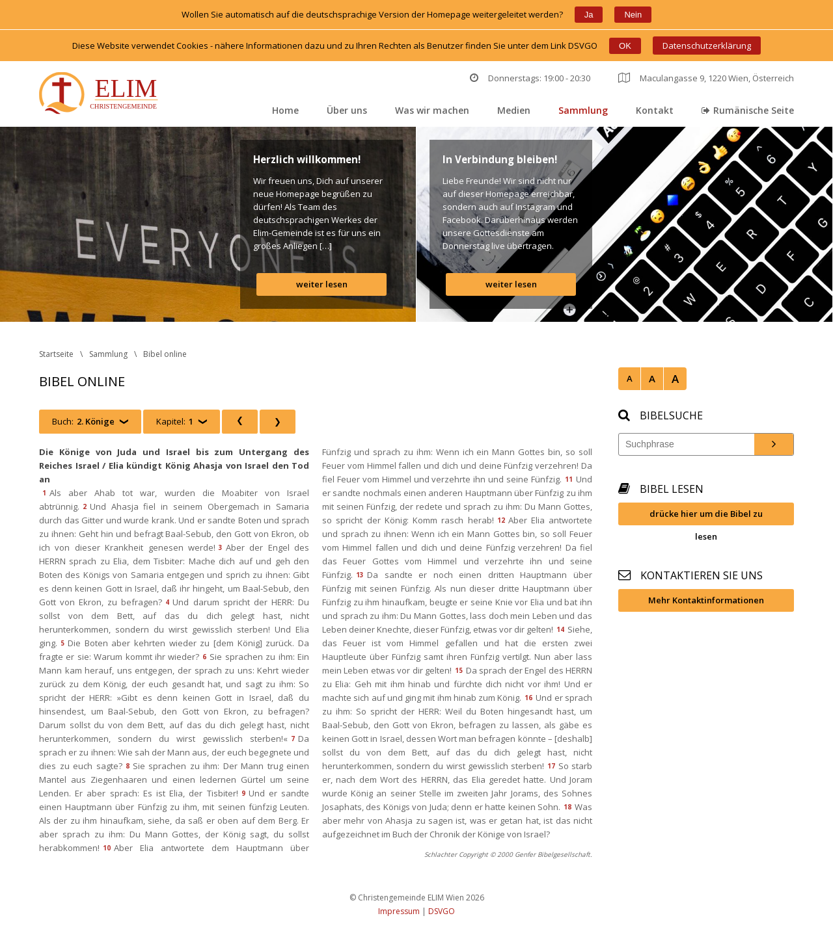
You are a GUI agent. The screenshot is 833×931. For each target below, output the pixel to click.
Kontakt (655, 110)
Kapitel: (174, 421)
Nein (633, 15)
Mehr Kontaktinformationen (706, 600)
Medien (513, 110)
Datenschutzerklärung (706, 45)
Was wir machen (432, 110)
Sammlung (583, 110)
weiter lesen (322, 284)
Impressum (399, 911)
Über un (347, 110)
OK (625, 46)
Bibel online (165, 354)
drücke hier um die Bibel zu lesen (706, 516)
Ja (589, 15)
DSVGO (441, 911)
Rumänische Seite (748, 110)
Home (285, 110)
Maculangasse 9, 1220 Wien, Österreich (706, 78)
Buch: (83, 421)
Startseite (56, 354)
